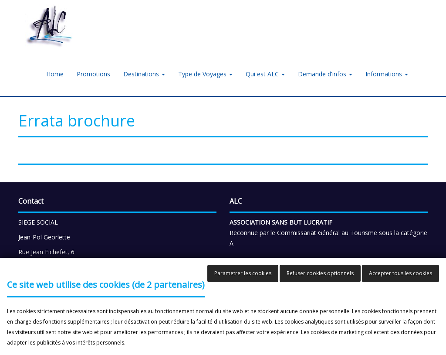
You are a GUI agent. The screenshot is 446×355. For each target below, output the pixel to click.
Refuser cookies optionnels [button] (320, 273)
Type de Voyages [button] (205, 74)
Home (55, 74)
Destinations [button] (144, 74)
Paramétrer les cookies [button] (242, 273)
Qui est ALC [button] (265, 74)
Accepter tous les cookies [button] (400, 273)
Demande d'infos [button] (325, 74)
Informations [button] (386, 74)
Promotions (93, 74)
